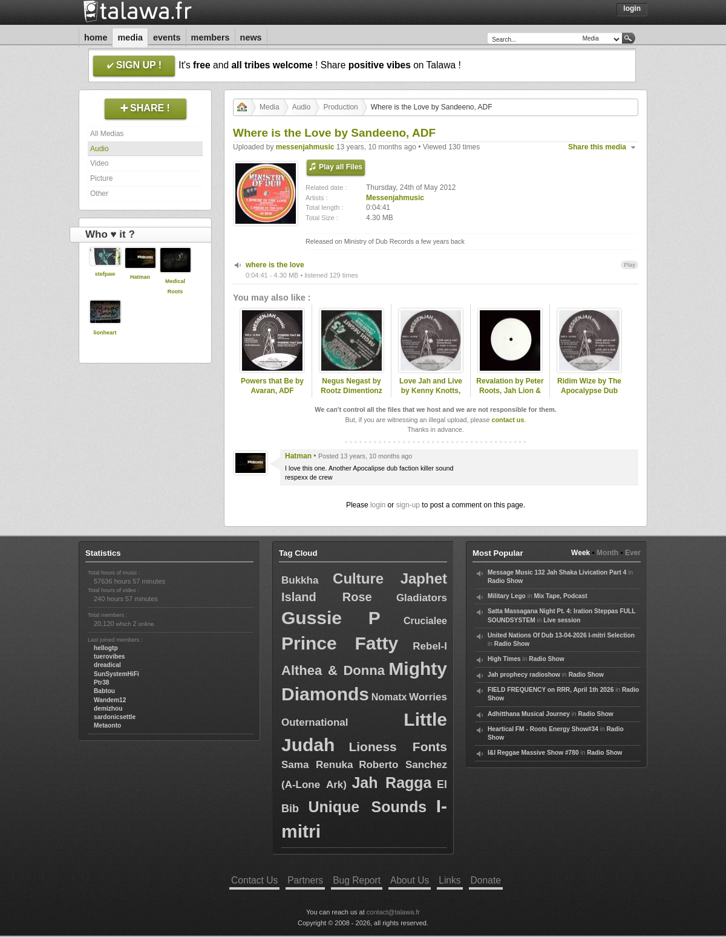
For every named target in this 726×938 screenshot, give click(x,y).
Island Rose (326, 597)
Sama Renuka (317, 764)
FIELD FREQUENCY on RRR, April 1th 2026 (550, 689)
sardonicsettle (115, 717)
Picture (101, 178)
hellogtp (106, 648)
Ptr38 (101, 682)
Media (130, 37)
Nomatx (389, 697)
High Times (504, 659)
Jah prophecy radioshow (524, 674)
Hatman (140, 277)
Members (210, 37)
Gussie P (331, 618)
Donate (486, 880)
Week (580, 553)
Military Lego (507, 596)
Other (99, 193)
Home (95, 37)
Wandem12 (110, 700)
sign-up (408, 505)
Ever (633, 553)
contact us (507, 419)
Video (99, 163)
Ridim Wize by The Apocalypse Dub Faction (589, 391)
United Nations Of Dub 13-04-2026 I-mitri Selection (561, 635)
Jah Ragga (391, 782)
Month (607, 553)
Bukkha (299, 580)
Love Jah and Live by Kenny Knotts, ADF (430, 391)
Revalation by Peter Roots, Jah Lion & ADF (509, 391)
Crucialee (425, 621)
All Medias (106, 133)
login (377, 505)
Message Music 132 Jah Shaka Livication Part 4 (557, 572)
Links (449, 880)
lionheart (104, 333)
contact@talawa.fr (393, 912)
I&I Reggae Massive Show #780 (533, 752)
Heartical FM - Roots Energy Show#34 (543, 729)
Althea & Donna (333, 670)
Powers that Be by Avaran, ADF (272, 386)
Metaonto (107, 725)
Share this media (597, 147)
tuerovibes (109, 656)
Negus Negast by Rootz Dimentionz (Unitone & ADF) (351, 391)
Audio (99, 149)
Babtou (104, 691)
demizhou (108, 708)
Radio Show (505, 581)
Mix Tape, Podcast (560, 596)
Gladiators (421, 598)
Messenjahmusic (395, 198)
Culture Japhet (390, 578)
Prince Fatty (339, 643)
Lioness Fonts (397, 747)
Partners (305, 880)
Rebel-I (430, 646)
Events (167, 37)
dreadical (107, 665)
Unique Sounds (367, 806)
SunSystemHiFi (116, 674)
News (251, 37)
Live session (561, 620)
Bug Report (357, 880)
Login (632, 8)
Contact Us (254, 880)
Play (629, 264)
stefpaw (105, 274)
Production (340, 107)
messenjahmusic (305, 147)
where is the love (275, 265)
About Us (409, 880)
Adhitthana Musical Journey (529, 714)
